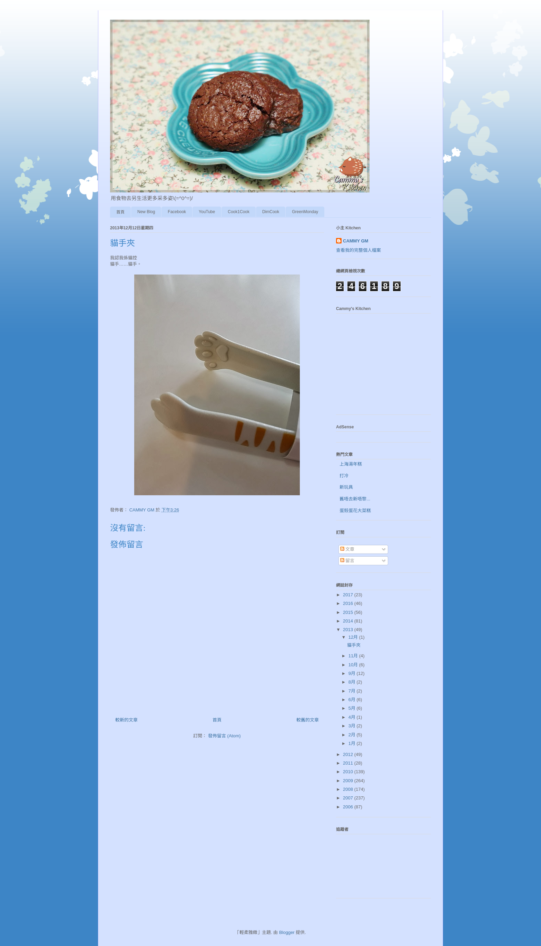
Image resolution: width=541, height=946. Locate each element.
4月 (352, 717)
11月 (353, 655)
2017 (348, 594)
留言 (347, 560)
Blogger (287, 932)
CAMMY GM (355, 240)
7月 (352, 691)
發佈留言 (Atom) (224, 735)
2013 (348, 629)
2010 (348, 771)
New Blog (146, 211)
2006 (348, 806)
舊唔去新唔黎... (355, 498)
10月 (353, 664)
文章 (347, 549)
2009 (348, 780)
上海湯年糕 (351, 464)
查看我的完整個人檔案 (358, 250)
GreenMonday (305, 211)
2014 (348, 621)
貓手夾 (354, 645)
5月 (352, 708)
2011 (348, 763)
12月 (353, 637)
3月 (352, 725)
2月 (352, 734)
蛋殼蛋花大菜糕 (355, 510)
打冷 (344, 475)
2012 (348, 754)
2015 (348, 612)
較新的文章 (126, 720)
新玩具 (346, 487)
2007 (348, 797)
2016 (348, 603)
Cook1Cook (238, 211)
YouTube (207, 211)
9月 (352, 673)
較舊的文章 (307, 720)
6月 (352, 699)
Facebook (177, 211)
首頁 (120, 212)
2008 (348, 789)
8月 (352, 682)
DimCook (270, 211)
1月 (352, 743)
